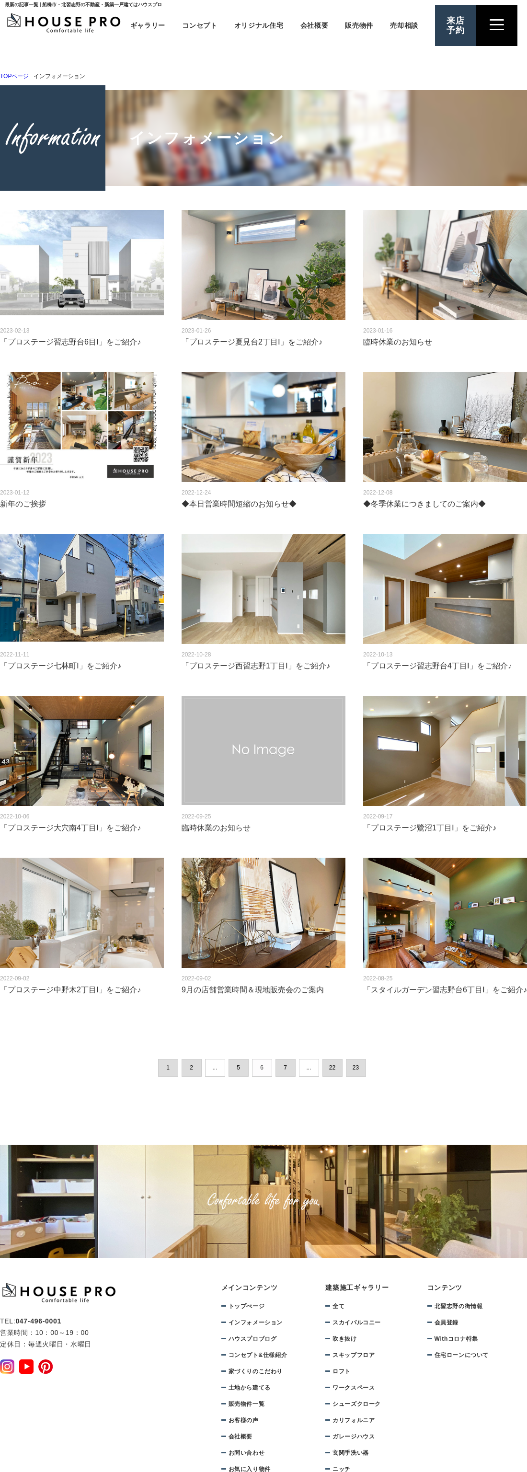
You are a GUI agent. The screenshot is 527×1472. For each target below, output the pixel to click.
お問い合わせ (247, 1452)
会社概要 (314, 25)
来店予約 (456, 25)
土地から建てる (250, 1387)
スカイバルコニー (356, 1322)
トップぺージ (247, 1306)
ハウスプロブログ (253, 1338)
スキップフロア (353, 1355)
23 (356, 1067)
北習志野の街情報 (459, 1306)
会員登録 (446, 1322)
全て (338, 1306)
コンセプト (200, 25)
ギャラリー (148, 25)
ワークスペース (353, 1387)
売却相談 (404, 25)
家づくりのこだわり (256, 1371)
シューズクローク (356, 1404)
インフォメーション (256, 1322)
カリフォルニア (353, 1420)
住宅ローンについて (462, 1355)
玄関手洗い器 (350, 1452)
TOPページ (14, 76)
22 (332, 1067)
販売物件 (359, 25)
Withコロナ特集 (456, 1338)
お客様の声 (244, 1420)
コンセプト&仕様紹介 (258, 1355)
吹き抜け (344, 1338)
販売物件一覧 (247, 1404)
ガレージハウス (353, 1436)
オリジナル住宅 (259, 25)
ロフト (341, 1371)
